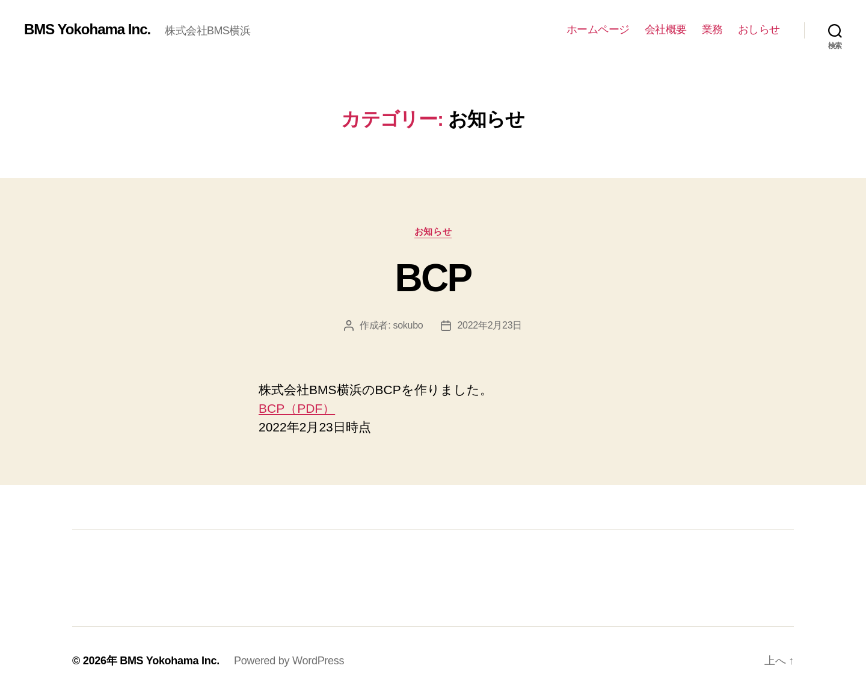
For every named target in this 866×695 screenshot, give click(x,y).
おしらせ (759, 29)
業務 (712, 29)
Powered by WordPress (289, 661)
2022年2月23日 (489, 325)
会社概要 (666, 29)
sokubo (408, 325)
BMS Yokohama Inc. (87, 29)
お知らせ (433, 231)
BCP (433, 278)
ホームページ (598, 29)
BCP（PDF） (297, 408)
